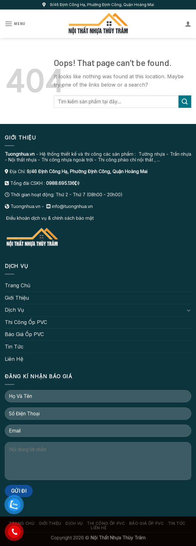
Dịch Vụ (14, 310)
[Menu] (15, 23)
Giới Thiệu (17, 298)
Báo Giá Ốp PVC (24, 334)
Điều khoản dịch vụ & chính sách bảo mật (49, 218)
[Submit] (185, 101)
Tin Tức (14, 346)
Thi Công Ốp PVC (26, 322)
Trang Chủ (17, 285)
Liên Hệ (14, 359)
